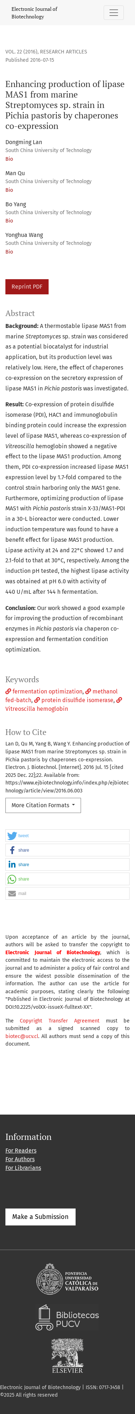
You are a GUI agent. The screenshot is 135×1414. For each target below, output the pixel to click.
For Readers (20, 1150)
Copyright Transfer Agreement (59, 1021)
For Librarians (23, 1167)
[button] (67, 836)
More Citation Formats (41, 805)
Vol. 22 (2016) (21, 52)
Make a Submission (40, 1217)
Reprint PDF (27, 286)
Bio (9, 159)
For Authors (20, 1159)
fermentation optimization (43, 691)
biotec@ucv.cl (21, 1036)
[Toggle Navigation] (114, 12)
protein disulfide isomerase (73, 700)
